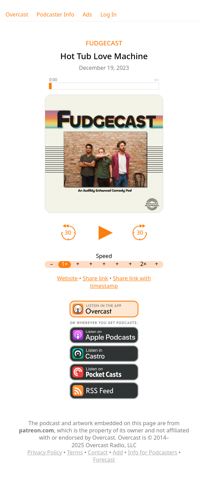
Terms (75, 452)
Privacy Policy (44, 452)
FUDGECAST (104, 43)
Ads (87, 14)
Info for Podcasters (152, 452)
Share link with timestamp (120, 282)
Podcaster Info (55, 14)
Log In (108, 14)
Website (67, 278)
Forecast (104, 459)
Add (118, 452)
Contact (98, 452)
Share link (95, 278)
